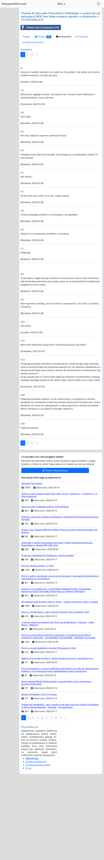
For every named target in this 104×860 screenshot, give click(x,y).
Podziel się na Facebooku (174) (40, 27)
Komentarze (63, 36)
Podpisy (43, 36)
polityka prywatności (33, 42)
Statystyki (82, 36)
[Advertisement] (60, 80)
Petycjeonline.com (14, 4)
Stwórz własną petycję (55, 546)
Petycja (26, 36)
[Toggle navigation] (98, 4)
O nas (28, 844)
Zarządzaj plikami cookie (38, 840)
